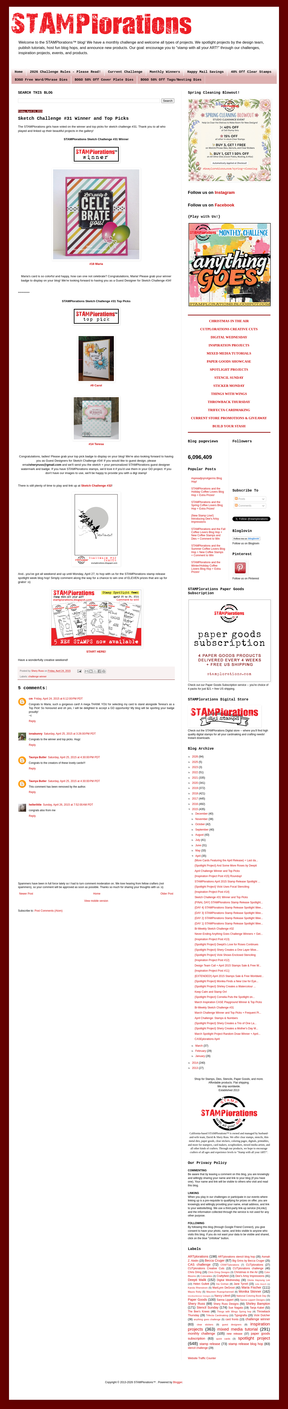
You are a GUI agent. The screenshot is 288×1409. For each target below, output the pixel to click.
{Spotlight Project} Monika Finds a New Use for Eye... (226, 981)
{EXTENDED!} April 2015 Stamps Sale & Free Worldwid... (229, 976)
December (202, 813)
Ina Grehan (222, 1284)
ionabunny (36, 733)
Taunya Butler (38, 757)
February (201, 1050)
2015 (195, 809)
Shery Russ (196, 1303)
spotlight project (254, 1338)
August (200, 834)
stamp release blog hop (245, 1344)
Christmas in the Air (246, 1272)
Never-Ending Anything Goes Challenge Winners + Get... (229, 933)
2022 (195, 772)
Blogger (177, 1382)
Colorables (206, 1276)
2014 (195, 1062)
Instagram (225, 192)
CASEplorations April (207, 1039)
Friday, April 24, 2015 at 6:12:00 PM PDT (58, 698)
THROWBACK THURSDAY (229, 402)
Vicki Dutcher (262, 1315)
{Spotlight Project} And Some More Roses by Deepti (226, 865)
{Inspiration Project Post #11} (212, 970)
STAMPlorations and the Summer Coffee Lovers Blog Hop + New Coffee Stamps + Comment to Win (208, 550)
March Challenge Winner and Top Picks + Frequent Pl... (228, 1012)
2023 (195, 767)
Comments (243, 505)
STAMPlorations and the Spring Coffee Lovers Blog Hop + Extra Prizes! (207, 505)
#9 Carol (96, 385)
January (200, 1056)
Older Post (166, 893)
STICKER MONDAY (229, 386)
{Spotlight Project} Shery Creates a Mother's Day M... (226, 1028)
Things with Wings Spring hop (234, 1311)
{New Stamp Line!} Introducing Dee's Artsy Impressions (205, 519)
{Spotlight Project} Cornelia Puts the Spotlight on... (225, 997)
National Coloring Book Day (251, 1295)
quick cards (223, 1338)
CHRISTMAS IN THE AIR (229, 321)
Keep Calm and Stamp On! (211, 991)
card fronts (231, 1319)
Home (19, 72)
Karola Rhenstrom (198, 1287)
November (202, 819)
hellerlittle (35, 804)
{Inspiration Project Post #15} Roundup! (218, 876)
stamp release (210, 1344)
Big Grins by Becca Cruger (248, 1260)
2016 (195, 804)
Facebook (224, 205)
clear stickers (205, 1324)
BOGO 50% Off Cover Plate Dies (104, 80)
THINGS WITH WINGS (229, 394)
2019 (195, 788)
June (198, 845)
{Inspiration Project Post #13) (212, 939)
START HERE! (96, 651)
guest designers (231, 1324)
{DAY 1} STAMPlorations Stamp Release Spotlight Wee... (229, 923)
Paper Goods (197, 1299)
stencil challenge (198, 1347)
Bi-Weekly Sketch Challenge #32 (214, 928)
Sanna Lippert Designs (252, 1299)
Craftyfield (223, 1276)
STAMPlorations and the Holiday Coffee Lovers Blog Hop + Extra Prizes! (207, 492)
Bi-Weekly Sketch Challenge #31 (214, 1007)
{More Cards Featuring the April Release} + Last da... (226, 860)
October (200, 824)
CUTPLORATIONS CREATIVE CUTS (229, 329)
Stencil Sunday (207, 1307)
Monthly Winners (165, 72)
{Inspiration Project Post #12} (212, 960)
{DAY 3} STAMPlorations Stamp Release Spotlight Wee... (229, 913)
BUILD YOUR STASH (228, 426)
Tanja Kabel (257, 1307)
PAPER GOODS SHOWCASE (229, 361)
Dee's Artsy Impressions (249, 1276)
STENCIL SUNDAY (229, 377)
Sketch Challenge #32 (96, 485)
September (202, 829)
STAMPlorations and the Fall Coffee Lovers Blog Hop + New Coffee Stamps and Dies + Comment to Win (208, 533)
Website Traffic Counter (202, 1358)
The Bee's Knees (198, 1311)
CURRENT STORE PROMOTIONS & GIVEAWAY (229, 418)
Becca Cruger (215, 1260)
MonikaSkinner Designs (199, 1296)
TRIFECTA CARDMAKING (229, 410)
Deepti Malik (197, 1280)
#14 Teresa (96, 444)
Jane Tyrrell (241, 1283)
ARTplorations (198, 1256)
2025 (195, 762)
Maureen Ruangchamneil (220, 1291)
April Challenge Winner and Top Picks (217, 871)
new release (234, 1333)
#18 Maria (96, 264)
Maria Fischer (251, 1287)
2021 (195, 777)
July (198, 840)
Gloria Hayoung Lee (258, 1280)
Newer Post (26, 893)
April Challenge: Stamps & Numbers (216, 1018)
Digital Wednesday (228, 1280)
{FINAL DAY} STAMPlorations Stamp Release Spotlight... (229, 902)
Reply (32, 721)
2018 (195, 793)
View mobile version (96, 900)
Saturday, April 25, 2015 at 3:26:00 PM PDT (70, 733)
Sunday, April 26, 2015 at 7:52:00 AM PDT (68, 804)
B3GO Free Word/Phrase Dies (41, 80)
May (198, 850)
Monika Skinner (250, 1291)
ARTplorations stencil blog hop (236, 1256)
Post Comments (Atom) (48, 910)
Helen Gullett (201, 1283)
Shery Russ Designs (226, 1303)
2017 (195, 798)
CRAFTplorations (229, 1264)
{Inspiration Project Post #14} (212, 891)
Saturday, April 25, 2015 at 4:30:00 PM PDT (74, 757)
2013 (195, 1068)
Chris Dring (194, 1272)
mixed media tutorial (237, 1329)
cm (31, 698)
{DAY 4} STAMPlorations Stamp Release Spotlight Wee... (229, 907)
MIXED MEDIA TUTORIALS (229, 353)
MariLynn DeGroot (223, 1287)
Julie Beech (260, 1284)
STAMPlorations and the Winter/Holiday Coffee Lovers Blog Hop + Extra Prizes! (205, 567)
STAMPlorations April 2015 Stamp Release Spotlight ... (227, 881)
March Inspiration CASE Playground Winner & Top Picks (228, 1002)
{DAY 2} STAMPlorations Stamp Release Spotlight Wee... (229, 918)
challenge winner (37, 676)
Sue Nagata (235, 1307)
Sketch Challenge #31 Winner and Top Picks (221, 897)
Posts (240, 499)
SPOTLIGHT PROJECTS (229, 369)
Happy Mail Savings (205, 72)
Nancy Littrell (222, 1295)
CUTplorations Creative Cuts (206, 1268)
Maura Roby (194, 1291)
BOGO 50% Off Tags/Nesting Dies (171, 80)
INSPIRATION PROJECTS (229, 345)
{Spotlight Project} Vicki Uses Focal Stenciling (222, 886)
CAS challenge (199, 1264)
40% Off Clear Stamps (251, 72)
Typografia (240, 1315)
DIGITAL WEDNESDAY (229, 337)
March (199, 1045)
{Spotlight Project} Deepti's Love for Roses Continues (226, 944)
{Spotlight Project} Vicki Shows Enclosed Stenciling (225, 955)
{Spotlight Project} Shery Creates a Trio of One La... (225, 1023)
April (198, 855)
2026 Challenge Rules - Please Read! (65, 72)
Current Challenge (125, 72)
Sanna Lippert (225, 1299)
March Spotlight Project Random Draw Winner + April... (227, 1033)
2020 (195, 782)
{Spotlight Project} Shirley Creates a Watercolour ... (225, 986)
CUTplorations (254, 1264)
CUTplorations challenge (248, 1268)
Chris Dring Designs (219, 1272)
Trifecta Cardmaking (217, 1315)
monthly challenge (201, 1333)
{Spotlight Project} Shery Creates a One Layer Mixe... (226, 949)
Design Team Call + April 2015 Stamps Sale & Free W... (228, 965)
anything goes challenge (207, 1319)
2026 (195, 756)
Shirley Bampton (258, 1303)
